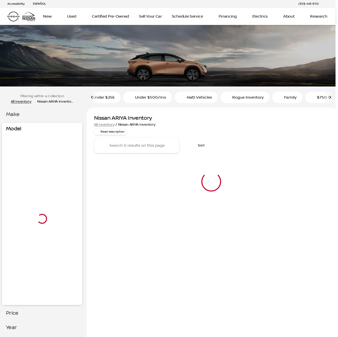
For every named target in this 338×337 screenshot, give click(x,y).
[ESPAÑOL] (37, 4)
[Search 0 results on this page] (137, 147)
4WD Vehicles (196, 99)
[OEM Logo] (13, 17)
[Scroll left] (92, 99)
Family (287, 99)
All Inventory (104, 126)
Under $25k (104, 99)
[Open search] (324, 17)
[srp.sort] (198, 147)
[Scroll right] (330, 99)
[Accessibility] (14, 4)
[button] (330, 4)
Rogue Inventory (245, 99)
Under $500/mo (147, 99)
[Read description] (110, 134)
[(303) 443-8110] (308, 4)
